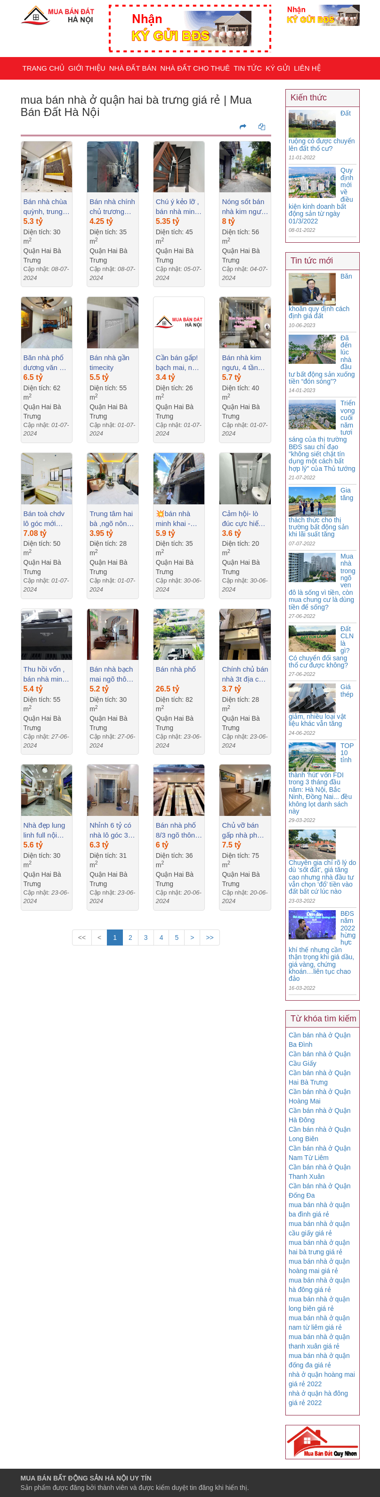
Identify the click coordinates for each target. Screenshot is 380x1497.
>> (209, 937)
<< (82, 937)
